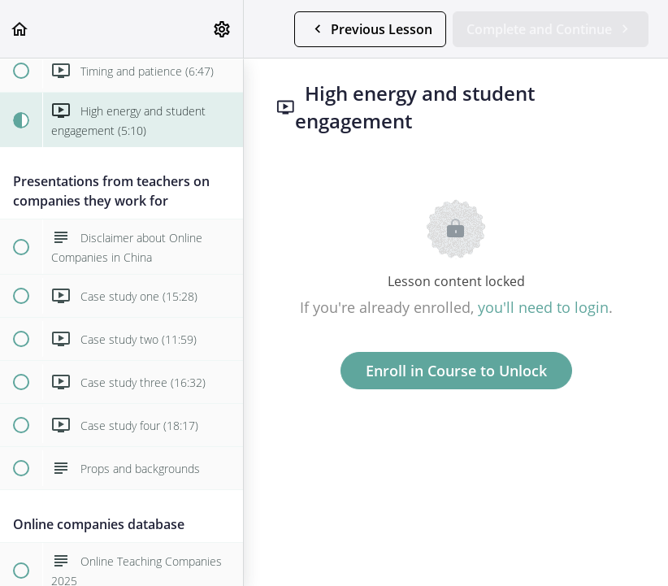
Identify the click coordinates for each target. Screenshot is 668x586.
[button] (20, 29)
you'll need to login (543, 307)
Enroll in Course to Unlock (456, 370)
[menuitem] (222, 29)
